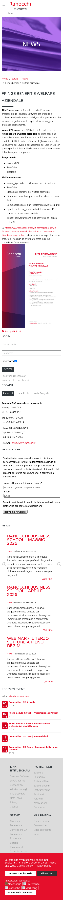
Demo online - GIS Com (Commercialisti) (29, 736)
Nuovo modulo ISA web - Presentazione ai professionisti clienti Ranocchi (29, 724)
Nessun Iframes (31, 488)
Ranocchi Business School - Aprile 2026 (28, 591)
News (25, 78)
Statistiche (14, 888)
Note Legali (16, 798)
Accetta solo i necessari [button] (20, 892)
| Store (10, 13)
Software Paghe (42, 790)
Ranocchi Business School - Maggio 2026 (28, 540)
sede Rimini (23, 393)
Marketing (31, 888)
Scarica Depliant (42, 821)
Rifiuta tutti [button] (46, 873)
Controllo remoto (18, 851)
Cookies (14, 806)
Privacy (13, 802)
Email (17, 331)
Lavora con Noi (18, 780)
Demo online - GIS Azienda (22, 702)
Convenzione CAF (19, 829)
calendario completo (18, 696)
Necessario (14, 884)
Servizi (15, 78)
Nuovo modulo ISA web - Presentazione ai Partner (33, 713)
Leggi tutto (47, 578)
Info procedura (17, 793)
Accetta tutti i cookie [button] (20, 873)
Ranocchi (8, 393)
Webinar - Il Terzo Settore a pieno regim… (28, 642)
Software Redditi (42, 785)
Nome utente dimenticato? (15, 380)
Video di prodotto (42, 829)
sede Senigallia (41, 393)
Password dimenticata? (14, 376)
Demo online (40, 825)
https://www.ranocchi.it (23, 443)
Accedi (8, 369)
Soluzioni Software (19, 776)
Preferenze (33, 884)
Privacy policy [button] (43, 865)
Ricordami (8, 361)
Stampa (7, 331)
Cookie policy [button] (25, 865)
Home (5, 78)
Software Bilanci (42, 781)
